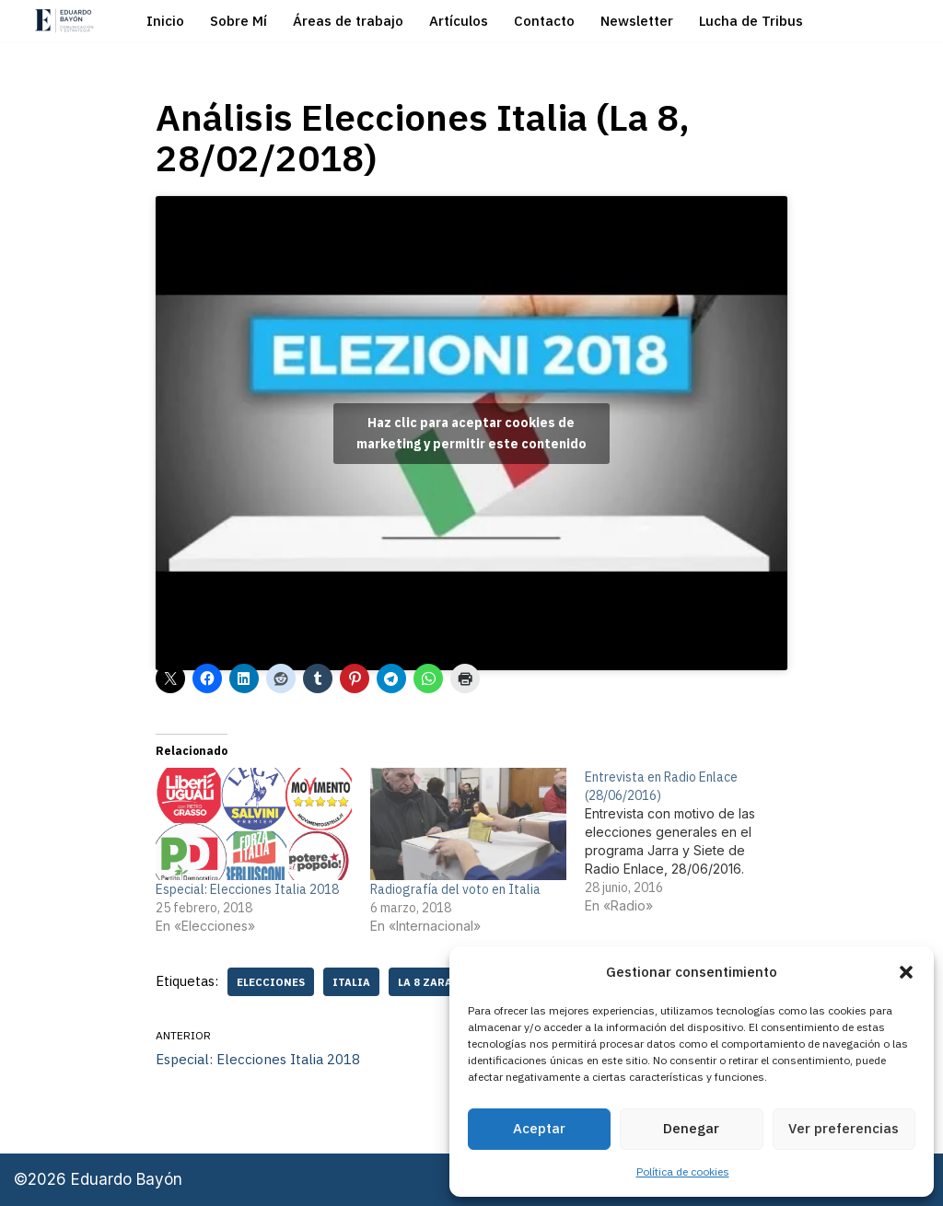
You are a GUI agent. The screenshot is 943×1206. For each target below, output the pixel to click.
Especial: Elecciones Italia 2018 (247, 889)
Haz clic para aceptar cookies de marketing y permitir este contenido (471, 433)
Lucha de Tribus (751, 20)
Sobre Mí (238, 20)
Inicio (165, 20)
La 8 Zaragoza (440, 982)
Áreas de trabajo (348, 20)
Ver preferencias (843, 1128)
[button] (906, 972)
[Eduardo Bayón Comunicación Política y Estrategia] (64, 20)
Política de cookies (682, 1171)
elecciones (271, 982)
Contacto (544, 20)
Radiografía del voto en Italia (455, 889)
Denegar (691, 1128)
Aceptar (539, 1128)
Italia (351, 982)
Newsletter (636, 20)
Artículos (458, 20)
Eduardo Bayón (126, 1180)
